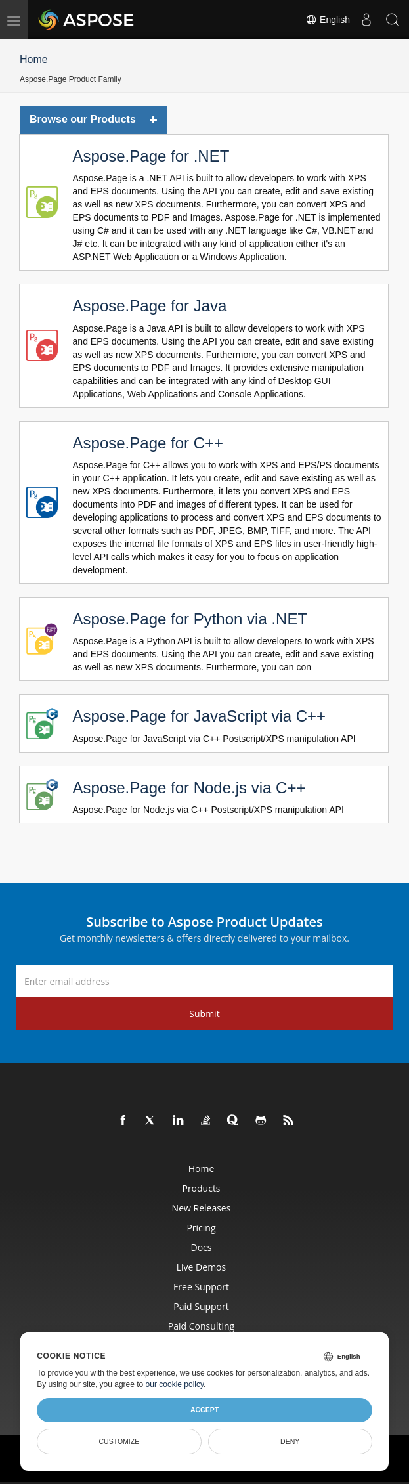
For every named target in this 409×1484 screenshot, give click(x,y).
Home (34, 59)
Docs (201, 1247)
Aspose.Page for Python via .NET (190, 619)
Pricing (200, 1227)
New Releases (201, 1208)
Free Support (201, 1286)
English (327, 20)
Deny (289, 1441)
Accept (204, 1410)
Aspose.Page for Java (150, 306)
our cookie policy (175, 1384)
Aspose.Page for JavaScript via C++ (199, 716)
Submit (204, 1013)
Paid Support (200, 1306)
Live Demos (201, 1267)
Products (201, 1188)
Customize (119, 1441)
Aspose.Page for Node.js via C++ (189, 788)
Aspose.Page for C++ (148, 443)
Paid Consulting (201, 1326)
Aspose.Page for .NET (151, 156)
